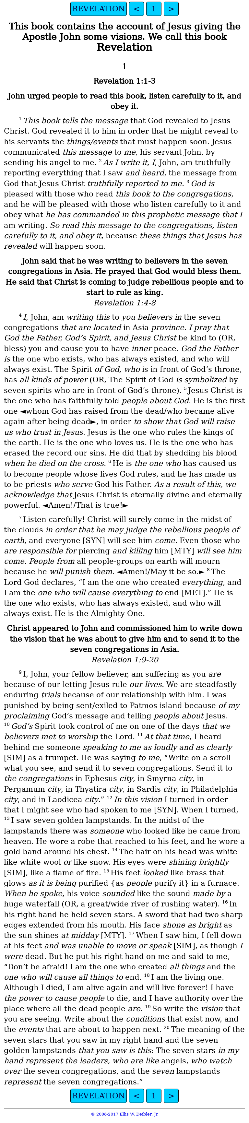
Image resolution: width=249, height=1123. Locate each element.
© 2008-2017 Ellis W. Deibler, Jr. (125, 1114)
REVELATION (98, 9)
